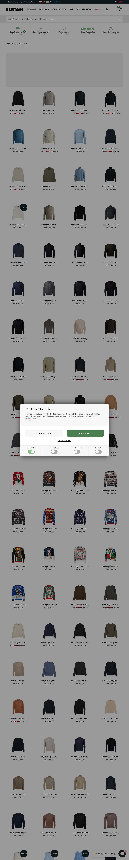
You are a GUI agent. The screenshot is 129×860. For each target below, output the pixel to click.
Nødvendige (31, 450)
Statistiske (98, 450)
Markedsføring (54, 450)
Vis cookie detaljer (64, 441)
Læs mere (29, 421)
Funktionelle (77, 450)
